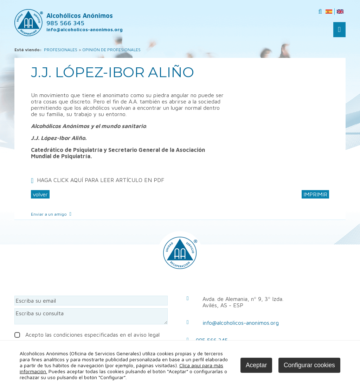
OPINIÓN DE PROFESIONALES (111, 49)
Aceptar (256, 365)
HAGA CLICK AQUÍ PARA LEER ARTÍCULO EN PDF (100, 180)
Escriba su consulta (91, 316)
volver (40, 194)
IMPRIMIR (315, 194)
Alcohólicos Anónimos (79, 19)
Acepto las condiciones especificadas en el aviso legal (87, 334)
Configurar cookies (309, 365)
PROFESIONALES (60, 49)
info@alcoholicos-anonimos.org (240, 323)
